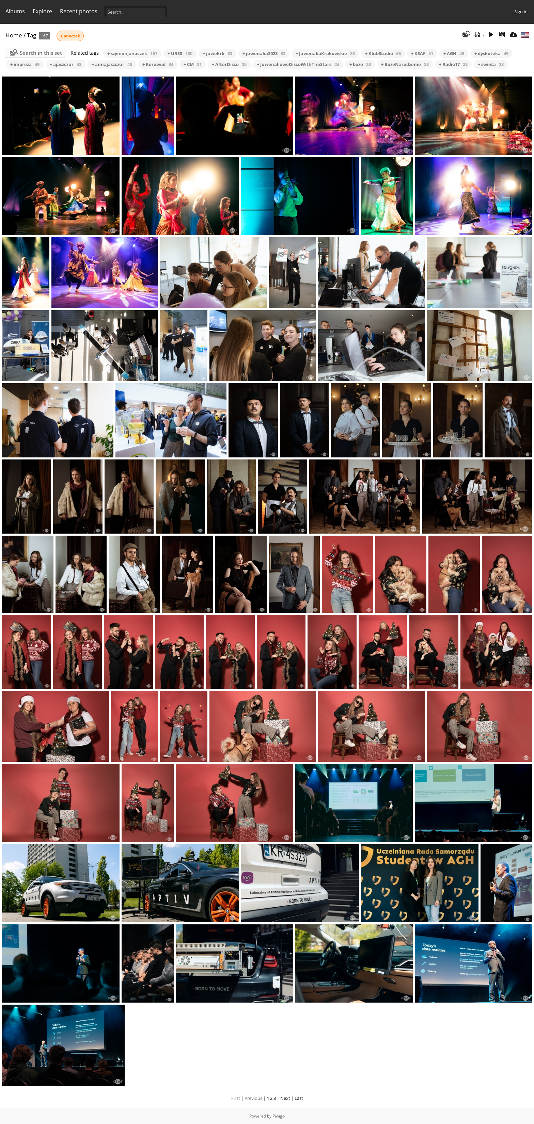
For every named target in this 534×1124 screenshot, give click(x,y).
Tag (31, 35)
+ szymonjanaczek (132, 53)
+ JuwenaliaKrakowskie (325, 53)
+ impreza (25, 64)
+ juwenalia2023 (263, 53)
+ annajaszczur (112, 64)
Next (285, 1098)
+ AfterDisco (229, 64)
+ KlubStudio (383, 53)
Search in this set (41, 52)
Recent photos (78, 11)
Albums (15, 11)
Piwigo (278, 1116)
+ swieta (491, 64)
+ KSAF (422, 53)
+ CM (193, 64)
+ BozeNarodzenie (405, 64)
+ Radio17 (453, 64)
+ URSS (180, 53)
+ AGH (453, 53)
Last (299, 1098)
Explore (42, 11)
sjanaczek (70, 36)
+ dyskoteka (491, 53)
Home (13, 35)
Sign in (521, 12)
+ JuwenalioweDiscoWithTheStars (298, 64)
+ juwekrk (217, 53)
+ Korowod (157, 64)
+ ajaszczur (65, 64)
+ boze (360, 64)
